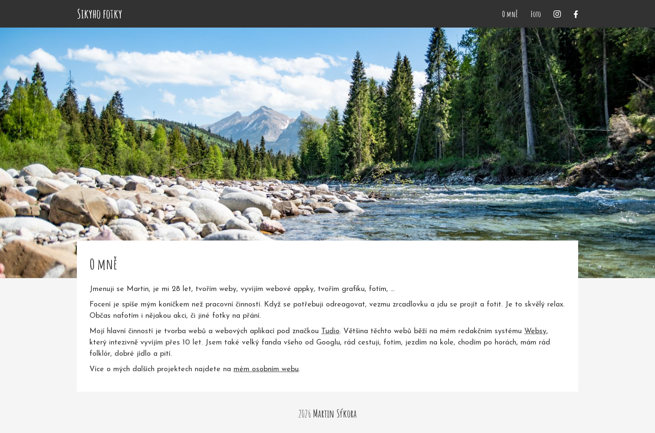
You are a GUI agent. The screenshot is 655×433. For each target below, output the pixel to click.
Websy (535, 331)
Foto (536, 14)
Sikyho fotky (99, 13)
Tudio (330, 331)
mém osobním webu (266, 369)
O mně (510, 14)
